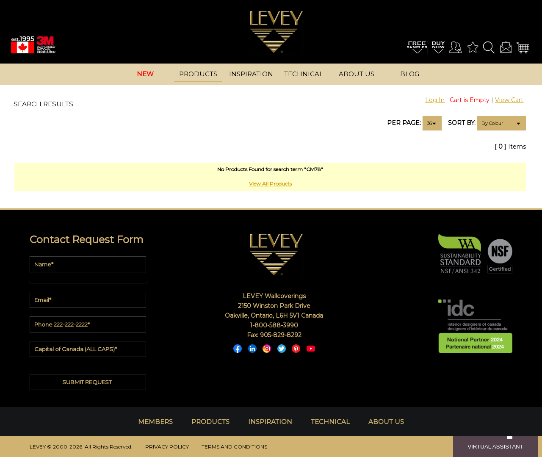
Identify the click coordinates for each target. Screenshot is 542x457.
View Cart (509, 100)
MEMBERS (155, 422)
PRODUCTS (210, 422)
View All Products (270, 183)
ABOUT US (386, 422)
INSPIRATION (270, 422)
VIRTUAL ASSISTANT (495, 446)
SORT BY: (462, 123)
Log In (435, 100)
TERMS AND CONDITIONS (234, 446)
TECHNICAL (330, 422)
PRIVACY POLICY (167, 446)
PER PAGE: (404, 123)
